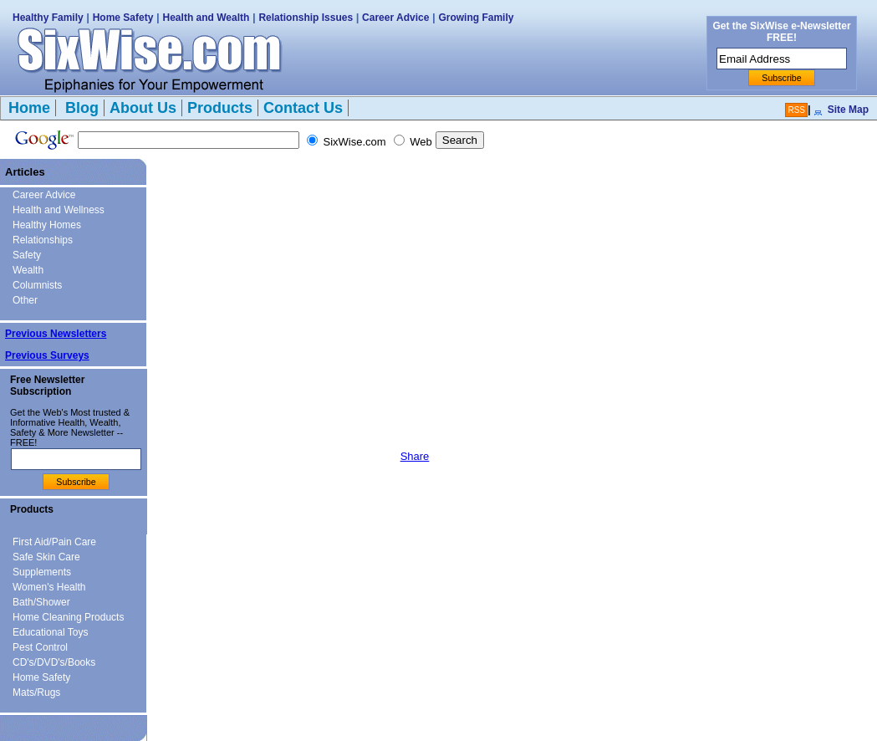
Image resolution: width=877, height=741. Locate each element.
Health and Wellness (59, 210)
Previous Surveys (47, 355)
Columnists (37, 285)
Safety (27, 255)
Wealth (28, 270)
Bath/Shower (41, 602)
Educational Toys (51, 632)
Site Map (848, 109)
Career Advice (395, 17)
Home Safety (123, 17)
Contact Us (303, 108)
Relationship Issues (305, 17)
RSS (796, 110)
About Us (143, 108)
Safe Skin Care (46, 557)
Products (219, 108)
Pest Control (40, 647)
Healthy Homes (47, 225)
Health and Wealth (206, 17)
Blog (80, 108)
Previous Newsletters (55, 334)
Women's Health (49, 587)
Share (415, 456)
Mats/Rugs (36, 692)
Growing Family (475, 17)
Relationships (43, 240)
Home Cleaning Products (68, 617)
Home (29, 108)
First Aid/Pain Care (54, 542)
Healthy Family (48, 17)
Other (25, 300)
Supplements (42, 572)
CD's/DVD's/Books (54, 662)
